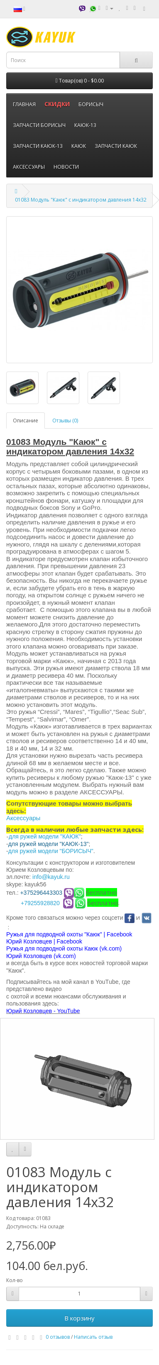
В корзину (79, 1318)
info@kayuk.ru (51, 876)
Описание (25, 420)
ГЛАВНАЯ (24, 104)
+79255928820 (40, 903)
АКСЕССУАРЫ (29, 166)
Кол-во (14, 1280)
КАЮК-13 (85, 125)
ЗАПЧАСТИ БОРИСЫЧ (39, 125)
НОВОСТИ (66, 166)
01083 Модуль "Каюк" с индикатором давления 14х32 (81, 199)
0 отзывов (58, 1336)
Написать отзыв (93, 1336)
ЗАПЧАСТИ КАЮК (116, 146)
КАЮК (78, 146)
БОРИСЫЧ (90, 104)
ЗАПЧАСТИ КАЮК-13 (38, 146)
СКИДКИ (57, 104)
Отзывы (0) (65, 420)
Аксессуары (23, 817)
